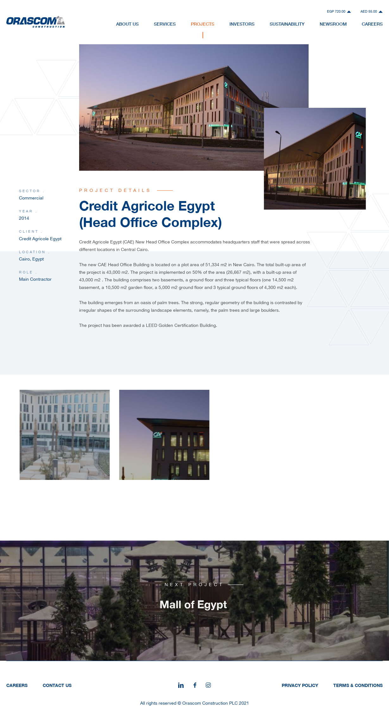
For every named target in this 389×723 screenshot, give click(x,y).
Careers (372, 24)
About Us (127, 24)
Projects (202, 24)
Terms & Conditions (358, 685)
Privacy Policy (300, 685)
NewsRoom (333, 24)
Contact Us (57, 685)
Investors (241, 24)
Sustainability (287, 24)
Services (165, 24)
